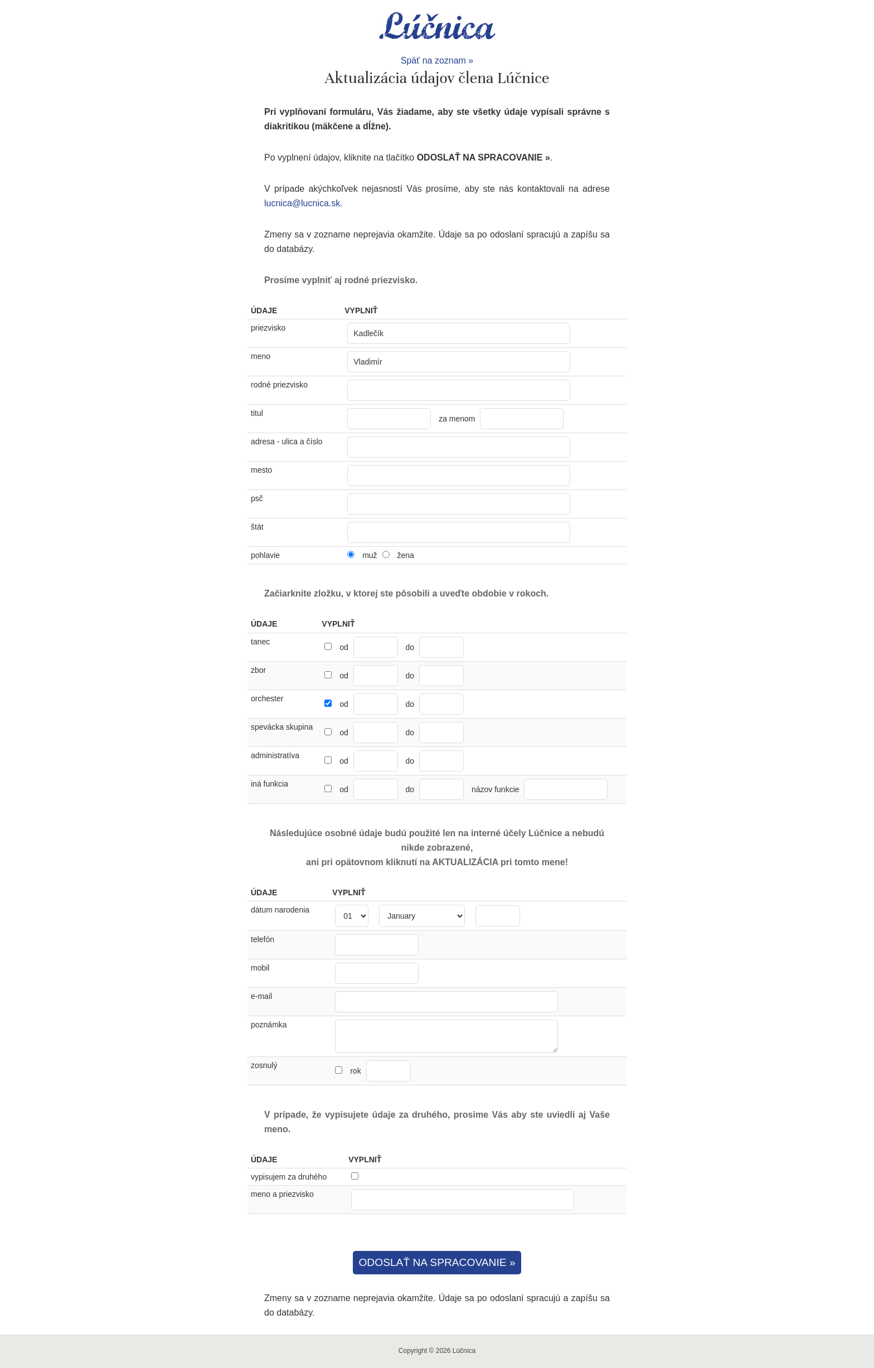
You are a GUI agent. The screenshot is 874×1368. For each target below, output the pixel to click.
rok (380, 1070)
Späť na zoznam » (437, 60)
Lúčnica (437, 26)
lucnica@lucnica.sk (302, 203)
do (410, 647)
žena (405, 555)
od (343, 647)
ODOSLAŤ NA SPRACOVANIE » (436, 1262)
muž (369, 555)
